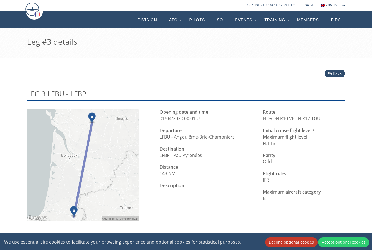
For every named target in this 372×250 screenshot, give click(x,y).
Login (308, 5)
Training (276, 20)
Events (245, 20)
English (333, 5)
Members (310, 20)
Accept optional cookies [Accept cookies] (344, 242)
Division (149, 20)
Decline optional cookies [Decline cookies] (291, 242)
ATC (175, 20)
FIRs (338, 20)
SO (222, 20)
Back (335, 73)
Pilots (199, 20)
